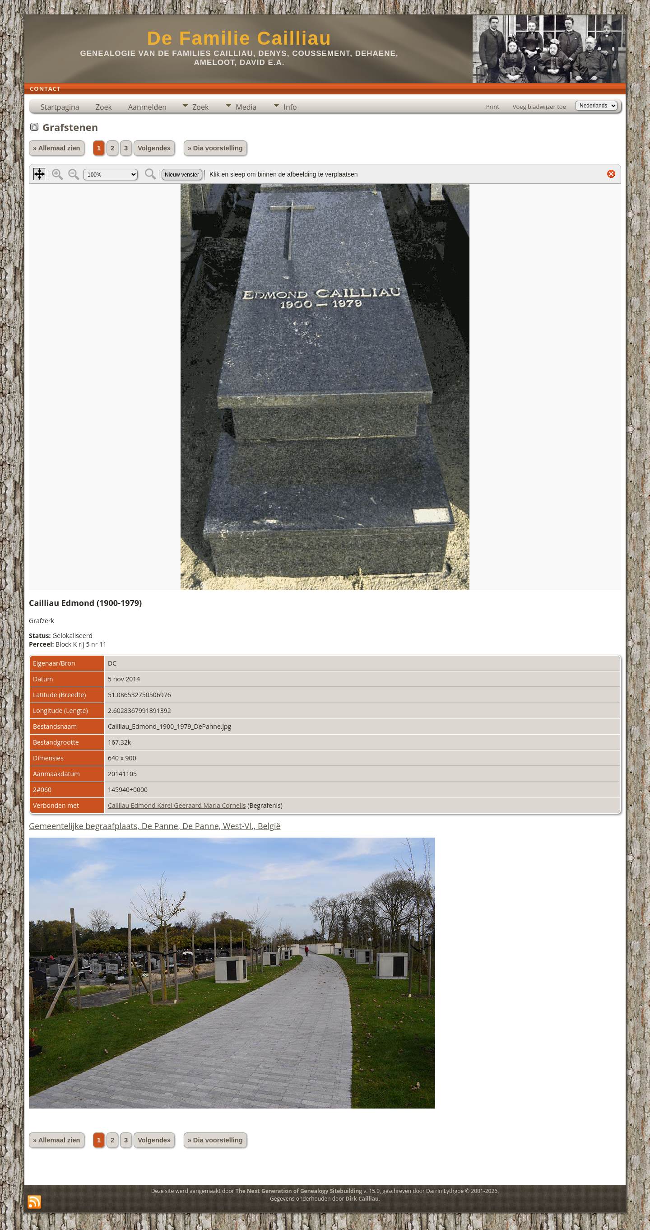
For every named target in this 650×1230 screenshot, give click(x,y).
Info (290, 107)
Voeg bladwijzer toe (539, 106)
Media (246, 107)
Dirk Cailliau (362, 1198)
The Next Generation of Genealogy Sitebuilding (299, 1191)
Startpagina (60, 107)
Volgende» (154, 148)
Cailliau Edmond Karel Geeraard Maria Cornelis (177, 805)
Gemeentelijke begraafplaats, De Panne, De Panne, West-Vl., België (155, 825)
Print (492, 106)
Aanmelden (147, 107)
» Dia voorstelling (215, 148)
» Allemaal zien (56, 148)
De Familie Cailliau (239, 38)
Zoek (104, 107)
